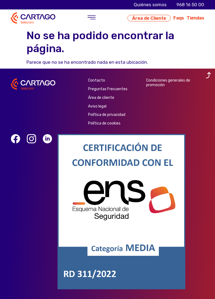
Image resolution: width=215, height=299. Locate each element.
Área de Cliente (149, 18)
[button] (91, 18)
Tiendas (195, 18)
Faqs (178, 18)
